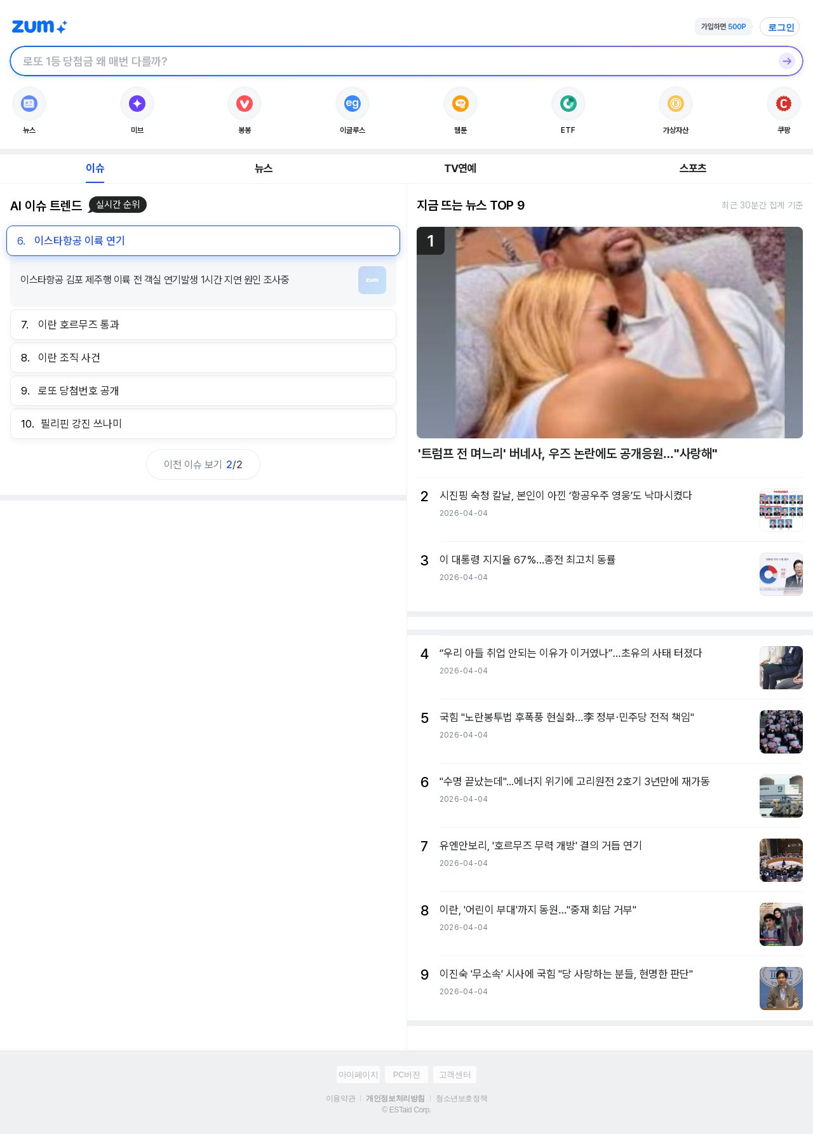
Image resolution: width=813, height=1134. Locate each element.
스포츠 (693, 168)
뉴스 (263, 168)
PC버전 (406, 1074)
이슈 (95, 168)
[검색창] (390, 61)
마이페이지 (359, 1074)
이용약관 (340, 1098)
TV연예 (460, 168)
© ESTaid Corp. (406, 1109)
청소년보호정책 (461, 1098)
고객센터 (455, 1074)
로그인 (781, 27)
